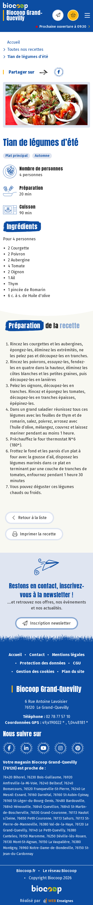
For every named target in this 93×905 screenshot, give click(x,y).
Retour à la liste (29, 517)
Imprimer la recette (34, 534)
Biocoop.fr (25, 870)
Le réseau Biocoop (60, 870)
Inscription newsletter (47, 623)
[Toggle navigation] (87, 17)
